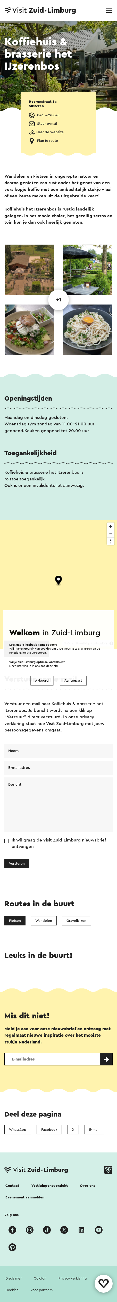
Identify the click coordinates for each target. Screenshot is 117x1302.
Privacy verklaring (72, 1278)
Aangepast (73, 680)
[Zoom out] (110, 533)
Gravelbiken (76, 921)
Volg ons (11, 1215)
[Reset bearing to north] (110, 541)
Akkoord (42, 680)
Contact (12, 1186)
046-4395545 (48, 115)
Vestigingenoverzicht (49, 1186)
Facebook (49, 1130)
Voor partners (41, 1290)
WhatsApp (17, 1130)
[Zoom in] (110, 526)
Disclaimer (13, 1278)
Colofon (40, 1278)
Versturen (17, 864)
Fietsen (15, 921)
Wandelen (43, 921)
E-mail (94, 1130)
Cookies (11, 1290)
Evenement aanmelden (24, 1197)
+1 (58, 299)
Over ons (87, 1186)
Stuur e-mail (47, 124)
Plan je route (47, 141)
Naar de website (50, 132)
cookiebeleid (49, 666)
